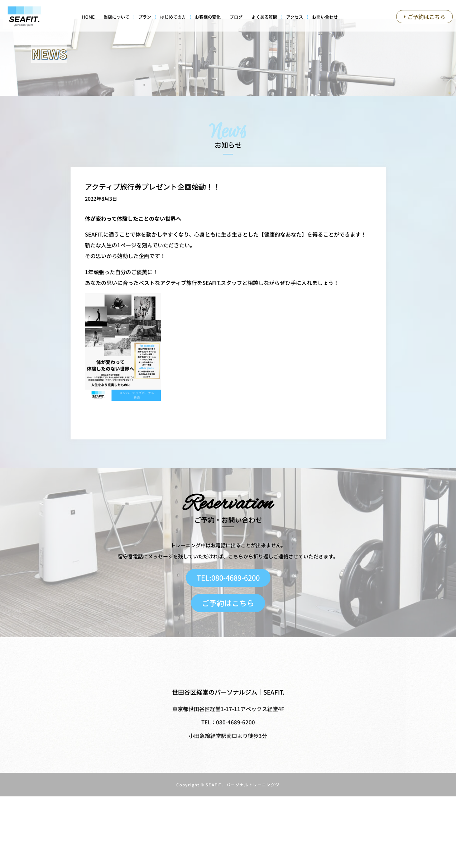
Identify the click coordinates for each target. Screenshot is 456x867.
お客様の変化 (208, 17)
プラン (144, 17)
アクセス (294, 17)
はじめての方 (173, 17)
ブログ (236, 17)
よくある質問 (264, 17)
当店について (116, 17)
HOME (88, 17)
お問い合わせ (325, 17)
